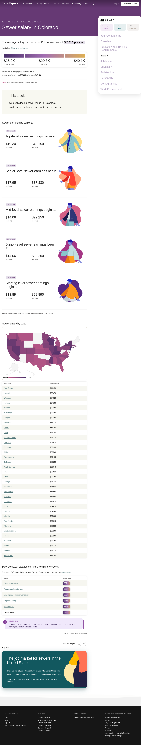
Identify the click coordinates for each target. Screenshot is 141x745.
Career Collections (44, 717)
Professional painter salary (14, 589)
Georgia (7, 482)
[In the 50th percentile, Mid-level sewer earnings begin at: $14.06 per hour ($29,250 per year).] (44, 215)
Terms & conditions (111, 725)
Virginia (7, 516)
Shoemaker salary (11, 583)
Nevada (7, 408)
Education (106, 66)
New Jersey (8, 388)
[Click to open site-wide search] (93, 4)
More (86, 4)
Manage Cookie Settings (113, 736)
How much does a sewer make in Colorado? (31, 102)
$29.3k (44, 62)
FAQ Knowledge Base (112, 723)
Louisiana (8, 501)
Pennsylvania (9, 457)
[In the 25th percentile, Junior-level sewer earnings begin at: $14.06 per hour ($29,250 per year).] (44, 251)
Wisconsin (8, 398)
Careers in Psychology (45, 728)
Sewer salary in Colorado (30, 27)
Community (76, 4)
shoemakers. (66, 572)
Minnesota (8, 447)
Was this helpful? (69, 644)
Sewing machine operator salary (16, 595)
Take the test (130, 4)
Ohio (6, 452)
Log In (116, 4)
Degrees (65, 4)
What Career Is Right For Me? (48, 720)
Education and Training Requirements (113, 48)
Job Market (106, 61)
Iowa (6, 432)
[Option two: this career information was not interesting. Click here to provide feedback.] (84, 644)
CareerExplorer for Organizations (83, 717)
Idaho (6, 472)
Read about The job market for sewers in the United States (32, 680)
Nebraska (7, 551)
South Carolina (10, 531)
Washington (8, 491)
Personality (106, 78)
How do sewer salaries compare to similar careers (34, 107)
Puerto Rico (8, 555)
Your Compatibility (110, 35)
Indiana (7, 403)
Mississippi (8, 413)
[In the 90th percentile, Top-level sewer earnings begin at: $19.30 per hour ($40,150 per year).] (44, 141)
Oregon (7, 418)
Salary (104, 55)
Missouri (7, 496)
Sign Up (7, 723)
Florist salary (9, 606)
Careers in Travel (44, 730)
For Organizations (42, 4)
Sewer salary (9, 612)
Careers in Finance (44, 723)
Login (6, 720)
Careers (56, 4)
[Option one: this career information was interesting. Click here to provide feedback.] (79, 644)
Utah (6, 477)
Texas (6, 546)
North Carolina (9, 467)
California (7, 442)
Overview (105, 41)
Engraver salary (10, 601)
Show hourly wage (19, 48)
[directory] (44, 102)
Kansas (7, 511)
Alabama (7, 526)
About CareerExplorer (112, 717)
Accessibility (109, 730)
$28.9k (9, 62)
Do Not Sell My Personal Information (117, 733)
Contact (107, 720)
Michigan (7, 506)
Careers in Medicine (45, 725)
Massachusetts (10, 437)
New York (7, 423)
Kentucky (7, 393)
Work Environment (111, 89)
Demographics (108, 83)
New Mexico (8, 521)
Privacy (107, 728)
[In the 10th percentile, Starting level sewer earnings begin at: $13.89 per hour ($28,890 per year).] (44, 290)
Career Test (27, 4)
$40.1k (79, 62)
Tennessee (8, 487)
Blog (6, 717)
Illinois (6, 428)
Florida (6, 536)
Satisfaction (107, 72)
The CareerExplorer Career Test (15, 725)
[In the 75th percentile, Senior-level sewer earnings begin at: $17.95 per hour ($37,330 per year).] (44, 178)
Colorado (7, 462)
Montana (7, 541)
